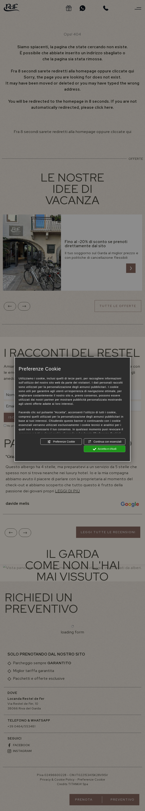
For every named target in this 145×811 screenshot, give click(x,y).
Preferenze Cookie (61, 442)
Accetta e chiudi (104, 449)
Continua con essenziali (104, 442)
